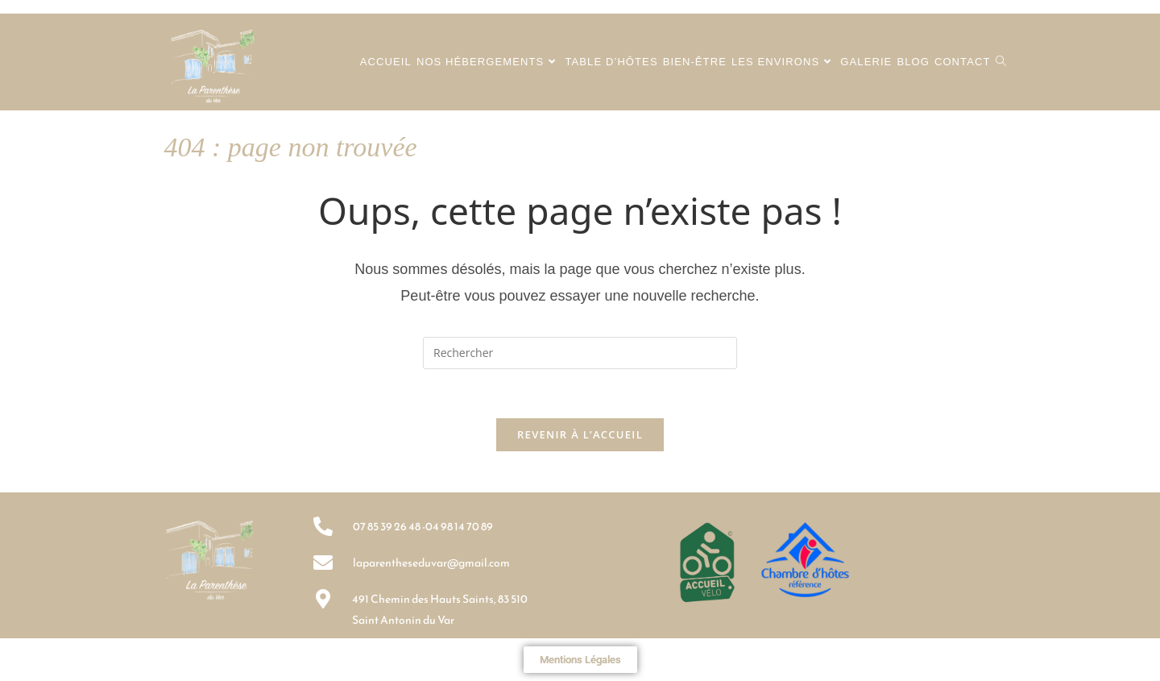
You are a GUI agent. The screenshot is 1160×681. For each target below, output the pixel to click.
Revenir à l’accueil (580, 434)
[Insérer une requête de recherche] (580, 353)
